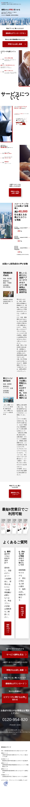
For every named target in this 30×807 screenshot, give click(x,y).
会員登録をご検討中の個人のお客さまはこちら (11, 4)
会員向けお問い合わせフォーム (8, 732)
